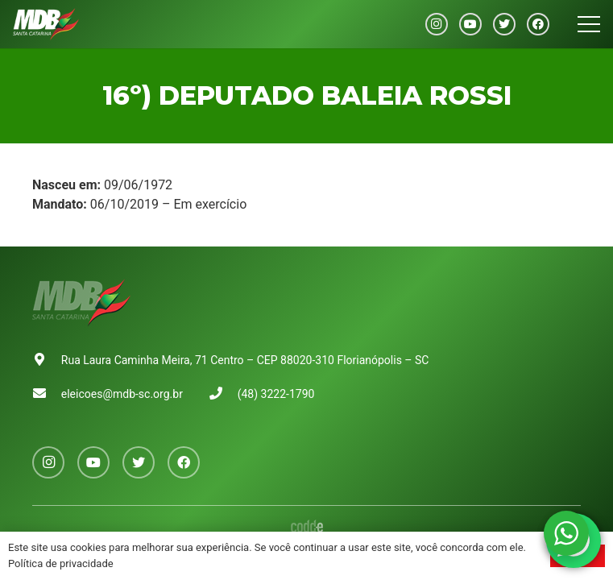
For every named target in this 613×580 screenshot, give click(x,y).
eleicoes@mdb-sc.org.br (122, 393)
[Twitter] (504, 24)
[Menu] (589, 24)
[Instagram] (436, 24)
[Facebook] (538, 24)
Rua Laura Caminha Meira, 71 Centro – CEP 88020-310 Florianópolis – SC (245, 360)
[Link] (46, 24)
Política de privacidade (61, 563)
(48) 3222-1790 (276, 393)
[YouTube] (470, 24)
